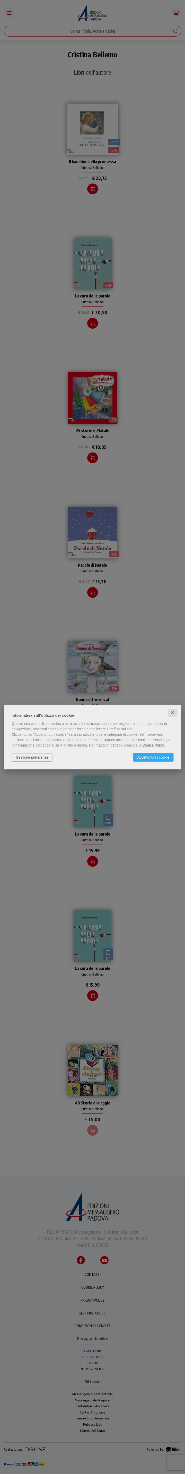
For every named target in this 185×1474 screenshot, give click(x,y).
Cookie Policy (153, 745)
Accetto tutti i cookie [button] (153, 757)
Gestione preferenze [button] (32, 757)
